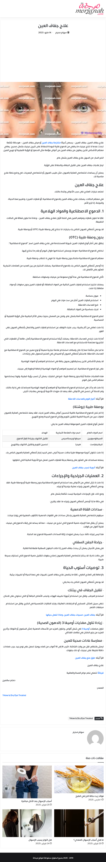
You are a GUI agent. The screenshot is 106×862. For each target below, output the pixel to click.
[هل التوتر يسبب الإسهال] (27, 822)
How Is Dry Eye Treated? (81, 718)
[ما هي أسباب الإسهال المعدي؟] (79, 822)
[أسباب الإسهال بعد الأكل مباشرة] (27, 780)
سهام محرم (61, 32)
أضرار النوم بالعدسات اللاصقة (81, 399)
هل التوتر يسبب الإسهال (40, 838)
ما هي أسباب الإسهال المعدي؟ (88, 838)
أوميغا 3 (86, 629)
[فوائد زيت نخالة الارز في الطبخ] (79, 778)
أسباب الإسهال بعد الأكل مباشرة (36, 800)
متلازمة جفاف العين (51, 143)
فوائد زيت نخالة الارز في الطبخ (90, 795)
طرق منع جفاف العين (85, 658)
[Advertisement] (53, 56)
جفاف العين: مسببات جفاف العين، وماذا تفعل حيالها (70, 615)
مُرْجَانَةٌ (101, 673)
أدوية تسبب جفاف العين (83, 468)
